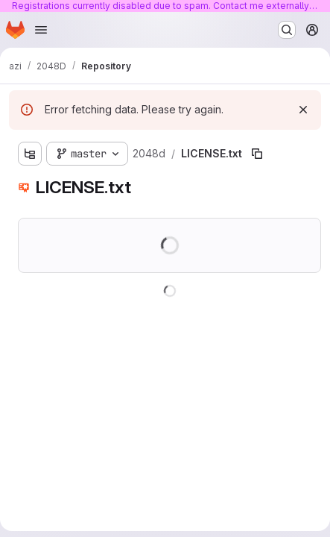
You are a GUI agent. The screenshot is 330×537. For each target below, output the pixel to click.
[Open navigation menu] (41, 30)
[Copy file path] (257, 154)
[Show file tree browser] (30, 154)
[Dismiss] (303, 110)
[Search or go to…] (287, 30)
